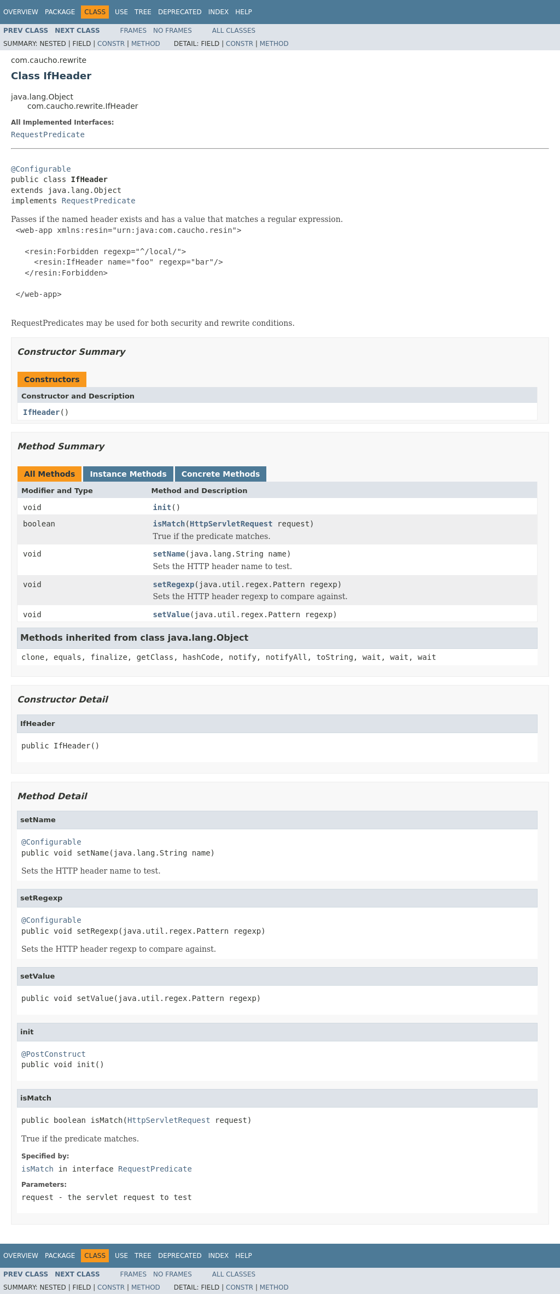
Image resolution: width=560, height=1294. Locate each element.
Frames (133, 30)
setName (169, 553)
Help (243, 12)
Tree (143, 12)
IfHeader (41, 412)
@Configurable (41, 169)
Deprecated (180, 12)
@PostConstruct (53, 1054)
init (162, 507)
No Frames (172, 30)
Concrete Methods (221, 474)
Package (60, 12)
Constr (111, 44)
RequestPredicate (48, 134)
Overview (20, 12)
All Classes (233, 30)
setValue (171, 614)
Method (145, 44)
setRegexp (174, 584)
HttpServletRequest (231, 523)
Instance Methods (128, 474)
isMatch (169, 523)
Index (218, 12)
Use (121, 12)
